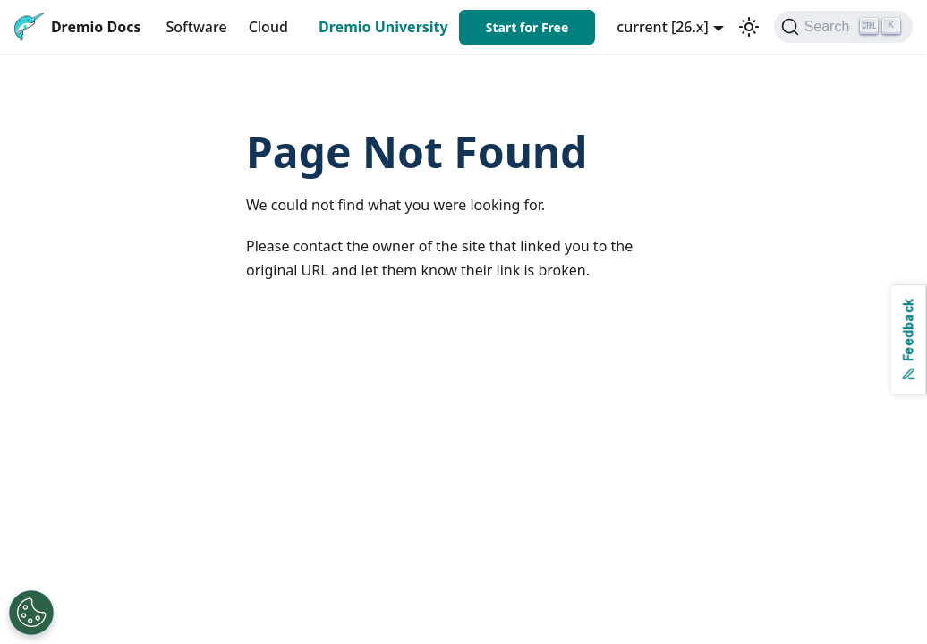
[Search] (843, 27)
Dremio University (383, 27)
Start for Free (527, 27)
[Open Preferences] (31, 612)
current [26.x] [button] (663, 27)
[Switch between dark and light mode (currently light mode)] (749, 27)
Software (196, 27)
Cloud (268, 27)
